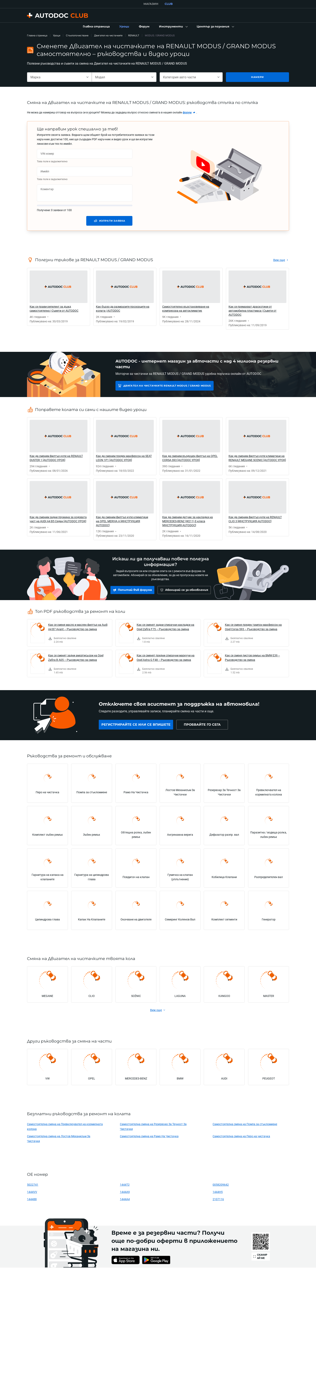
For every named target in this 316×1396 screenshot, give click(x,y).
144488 (32, 1199)
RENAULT (133, 35)
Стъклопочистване (77, 35)
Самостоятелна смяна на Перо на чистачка (241, 1136)
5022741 (32, 1184)
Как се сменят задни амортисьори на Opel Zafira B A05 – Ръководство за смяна (75, 657)
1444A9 (125, 1192)
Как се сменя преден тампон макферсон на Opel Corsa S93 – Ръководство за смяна (253, 627)
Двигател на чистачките (108, 35)
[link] (96, 27)
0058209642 (221, 1184)
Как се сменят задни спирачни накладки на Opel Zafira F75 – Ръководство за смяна (165, 627)
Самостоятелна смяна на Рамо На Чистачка (149, 1136)
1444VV (32, 1192)
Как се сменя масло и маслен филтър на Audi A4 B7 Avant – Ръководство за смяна (77, 627)
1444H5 (218, 1192)
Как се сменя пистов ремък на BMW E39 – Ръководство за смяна (252, 657)
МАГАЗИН (150, 4)
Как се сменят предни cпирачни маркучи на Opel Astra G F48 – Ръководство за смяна (165, 657)
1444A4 (125, 1199)
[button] (173, 27)
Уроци (56, 35)
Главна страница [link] (37, 35)
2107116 (218, 1199)
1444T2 (125, 1184)
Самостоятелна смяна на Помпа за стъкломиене (245, 1124)
